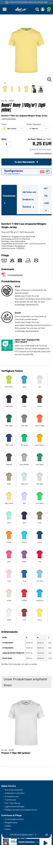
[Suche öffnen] (37, 9)
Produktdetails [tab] (9, 196)
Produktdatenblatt (12, 275)
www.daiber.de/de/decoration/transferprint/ (34, 325)
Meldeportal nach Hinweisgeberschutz (21, 810)
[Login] (43, 9)
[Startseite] (21, 9)
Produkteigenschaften (14, 819)
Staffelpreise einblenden (43, 153)
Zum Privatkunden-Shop (23, 834)
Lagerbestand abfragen (14, 806)
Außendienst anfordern (15, 793)
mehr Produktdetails (8, 119)
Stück (3, 139)
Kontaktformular (12, 796)
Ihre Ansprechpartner (14, 790)
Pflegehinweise (11, 822)
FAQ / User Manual (12, 803)
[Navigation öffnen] (4, 9)
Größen (8, 826)
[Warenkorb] (48, 9)
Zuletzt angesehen (27, 842)
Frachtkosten (10, 800)
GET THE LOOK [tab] (46, 195)
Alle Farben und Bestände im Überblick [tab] (29, 199)
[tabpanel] (26, 439)
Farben (8, 829)
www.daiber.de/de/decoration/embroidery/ (33, 299)
